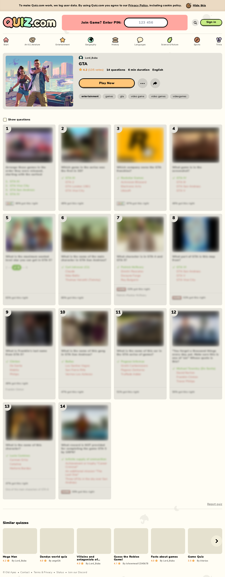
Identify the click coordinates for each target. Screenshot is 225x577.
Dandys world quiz (53, 556)
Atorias (202, 560)
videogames (180, 96)
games (109, 96)
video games (158, 96)
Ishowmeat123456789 (136, 563)
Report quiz (214, 504)
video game (137, 96)
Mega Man (10, 556)
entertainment (90, 96)
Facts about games (164, 556)
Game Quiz (196, 556)
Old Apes (10, 572)
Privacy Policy (138, 5)
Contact (25, 572)
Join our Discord (77, 572)
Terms (37, 572)
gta (122, 96)
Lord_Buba (91, 57)
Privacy (48, 572)
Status (60, 572)
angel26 (54, 560)
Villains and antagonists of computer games (89, 559)
